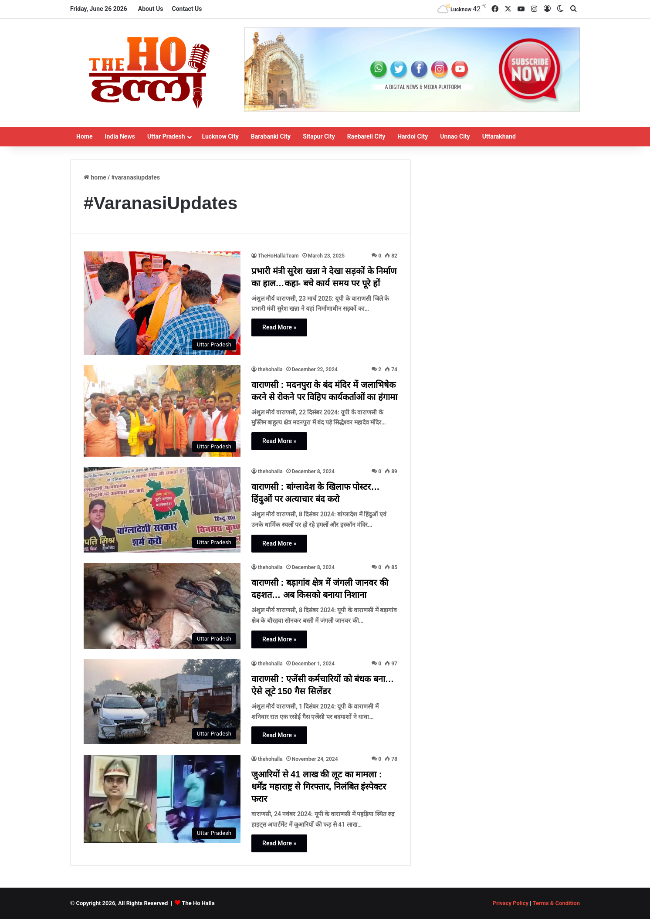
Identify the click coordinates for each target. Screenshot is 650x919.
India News (120, 136)
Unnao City (455, 136)
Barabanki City (271, 136)
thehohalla (270, 369)
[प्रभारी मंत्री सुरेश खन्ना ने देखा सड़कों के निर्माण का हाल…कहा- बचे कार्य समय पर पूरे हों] (162, 303)
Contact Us (187, 8)
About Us (150, 8)
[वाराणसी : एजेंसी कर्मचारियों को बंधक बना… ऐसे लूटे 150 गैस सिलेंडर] (162, 701)
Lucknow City (220, 136)
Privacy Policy (510, 903)
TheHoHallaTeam (278, 256)
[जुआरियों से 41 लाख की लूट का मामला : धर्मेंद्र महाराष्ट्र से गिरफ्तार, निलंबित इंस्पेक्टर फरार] (162, 799)
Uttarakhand (499, 136)
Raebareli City (366, 136)
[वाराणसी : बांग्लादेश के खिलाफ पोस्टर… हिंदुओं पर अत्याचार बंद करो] (162, 510)
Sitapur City (319, 136)
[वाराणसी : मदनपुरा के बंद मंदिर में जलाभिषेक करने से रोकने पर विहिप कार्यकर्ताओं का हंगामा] (162, 411)
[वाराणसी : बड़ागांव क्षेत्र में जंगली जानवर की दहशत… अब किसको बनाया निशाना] (162, 606)
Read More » (279, 327)
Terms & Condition (556, 903)
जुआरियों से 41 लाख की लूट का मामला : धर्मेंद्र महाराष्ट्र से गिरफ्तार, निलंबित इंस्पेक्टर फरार (318, 787)
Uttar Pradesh (166, 136)
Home (84, 136)
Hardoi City (412, 136)
